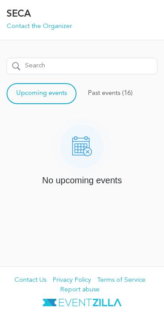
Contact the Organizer (39, 26)
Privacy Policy (71, 280)
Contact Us (30, 280)
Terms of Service (121, 280)
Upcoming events (41, 93)
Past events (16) (110, 93)
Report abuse (80, 290)
